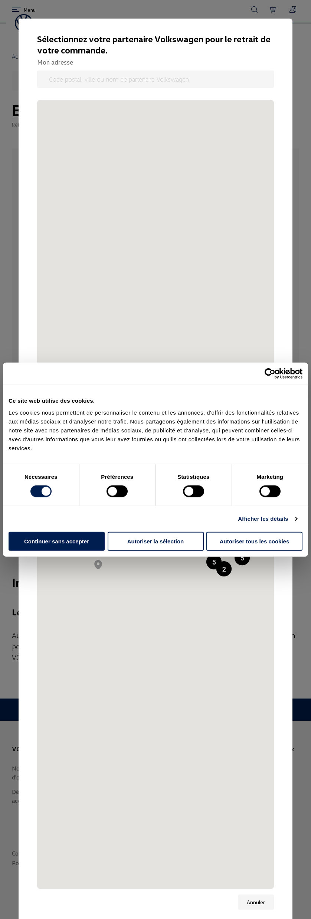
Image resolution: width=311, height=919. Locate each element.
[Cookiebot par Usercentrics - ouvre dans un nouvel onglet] (270, 373)
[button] (242, 557)
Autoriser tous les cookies (254, 541)
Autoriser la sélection (155, 541)
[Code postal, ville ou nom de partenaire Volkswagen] (155, 79)
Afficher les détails (263, 519)
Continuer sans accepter (56, 541)
